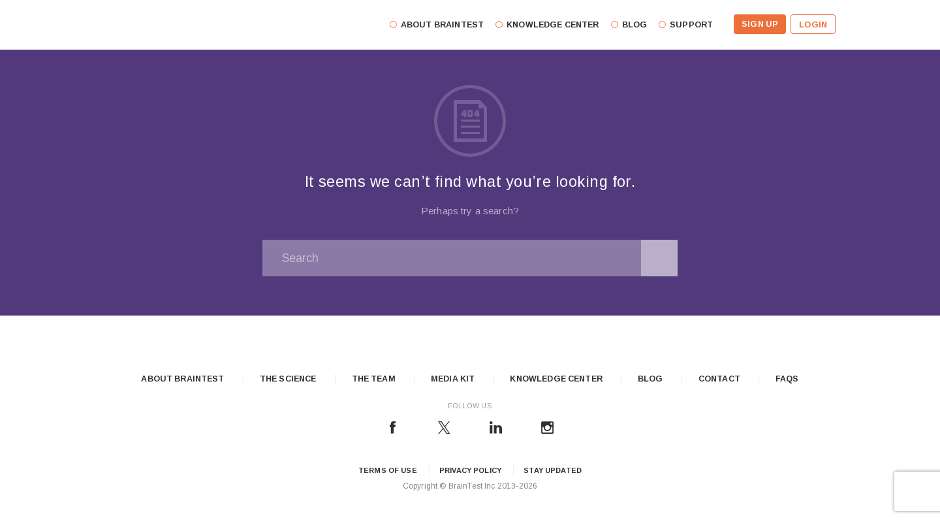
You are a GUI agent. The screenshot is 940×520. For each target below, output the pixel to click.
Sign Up (760, 24)
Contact (719, 378)
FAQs (787, 378)
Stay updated (553, 470)
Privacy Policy (470, 470)
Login (813, 24)
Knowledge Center (556, 378)
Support (691, 24)
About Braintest (182, 378)
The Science (288, 378)
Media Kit (453, 378)
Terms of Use (387, 470)
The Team (374, 378)
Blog (650, 378)
